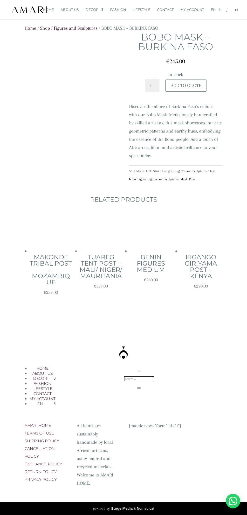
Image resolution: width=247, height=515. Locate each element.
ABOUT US (70, 10)
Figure (141, 179)
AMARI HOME (38, 425)
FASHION (118, 10)
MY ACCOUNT (192, 10)
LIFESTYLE (141, 10)
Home (30, 28)
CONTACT (165, 10)
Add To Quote (186, 85)
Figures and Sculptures (75, 28)
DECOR (92, 10)
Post (192, 179)
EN (213, 10)
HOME (48, 10)
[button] (233, 501)
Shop (45, 28)
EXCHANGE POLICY (43, 464)
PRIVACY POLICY (41, 479)
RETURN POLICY (41, 471)
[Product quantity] (152, 85)
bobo (132, 179)
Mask (183, 179)
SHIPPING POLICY (42, 441)
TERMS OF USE (39, 433)
